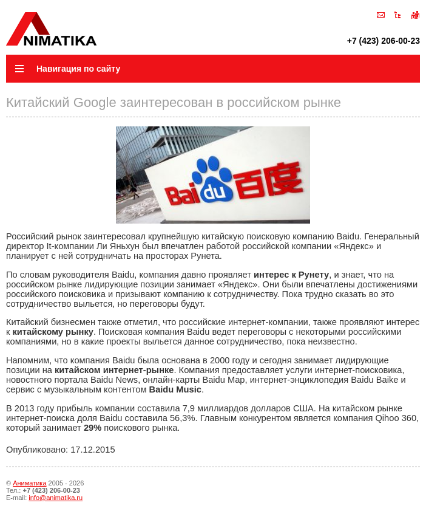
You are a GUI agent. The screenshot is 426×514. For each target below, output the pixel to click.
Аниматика (29, 483)
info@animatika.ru (56, 497)
